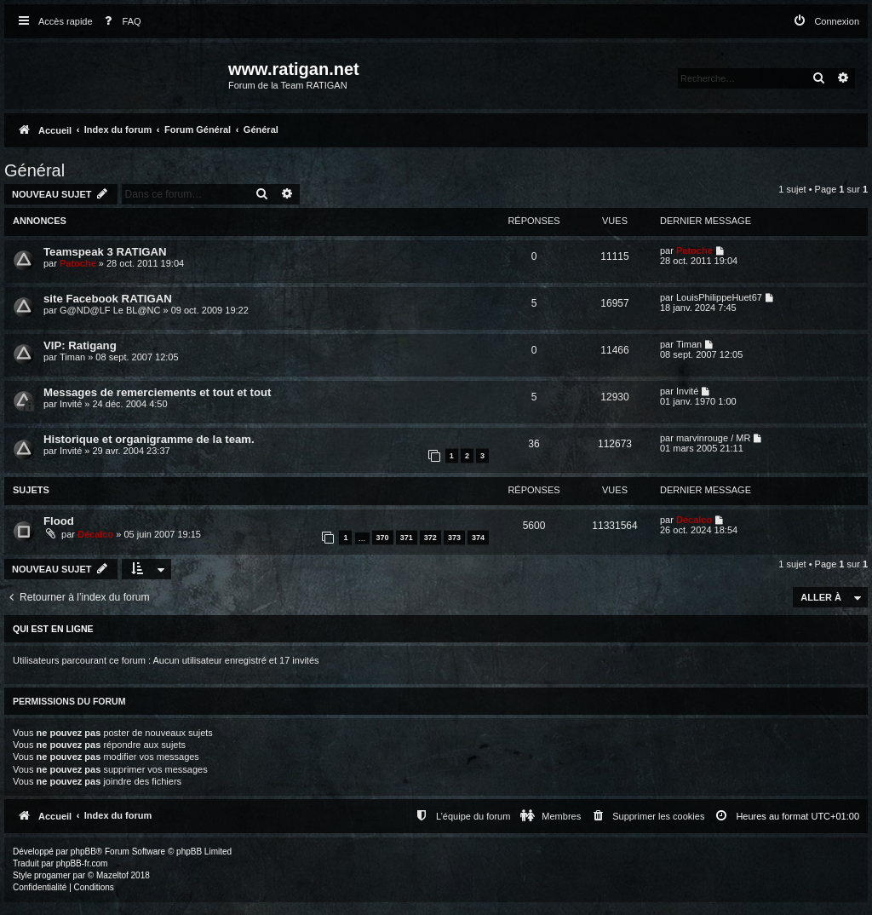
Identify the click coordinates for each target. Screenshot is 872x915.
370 (382, 537)
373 (454, 537)
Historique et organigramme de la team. (149, 439)
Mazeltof (112, 875)
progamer (52, 875)
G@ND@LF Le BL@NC (110, 310)
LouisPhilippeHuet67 (719, 297)
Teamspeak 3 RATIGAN (105, 251)
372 (430, 537)
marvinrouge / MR (713, 438)
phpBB (83, 851)
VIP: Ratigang (80, 345)
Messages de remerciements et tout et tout (157, 392)
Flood (58, 521)
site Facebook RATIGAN (107, 298)
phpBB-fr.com (82, 863)
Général (34, 170)
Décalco (95, 534)
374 (478, 537)
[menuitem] (119, 21)
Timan (72, 357)
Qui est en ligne (53, 629)
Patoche (78, 263)
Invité (71, 404)
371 (406, 537)
